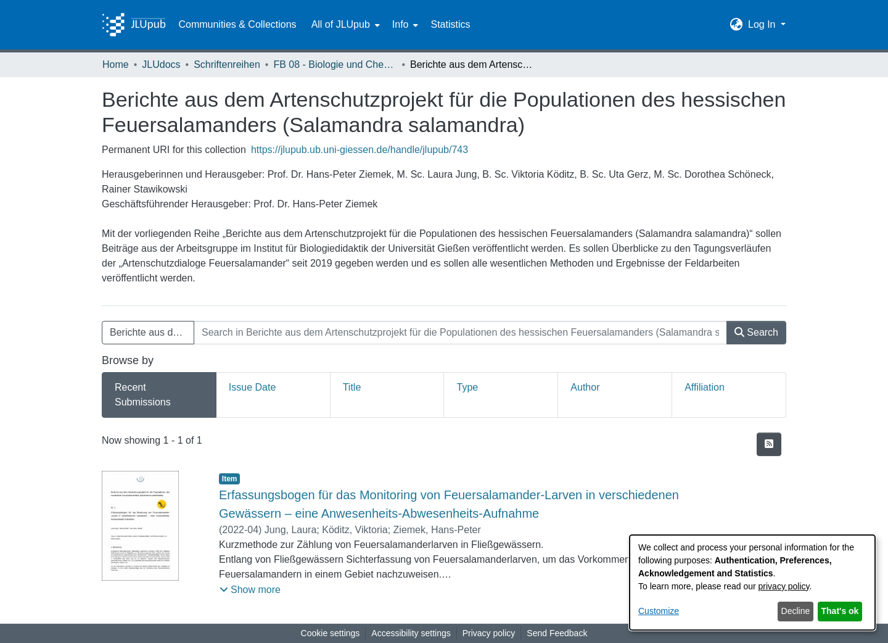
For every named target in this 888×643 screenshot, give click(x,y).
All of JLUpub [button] (340, 24)
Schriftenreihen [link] (227, 64)
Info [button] (400, 24)
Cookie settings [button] (330, 633)
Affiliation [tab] (704, 387)
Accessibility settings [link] (410, 633)
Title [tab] (352, 387)
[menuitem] (344, 24)
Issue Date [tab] (252, 387)
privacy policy (784, 586)
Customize (658, 611)
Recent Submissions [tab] (143, 394)
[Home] (134, 24)
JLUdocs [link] (161, 64)
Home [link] (115, 64)
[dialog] (752, 582)
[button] (736, 24)
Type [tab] (467, 387)
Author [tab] (584, 387)
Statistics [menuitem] (450, 24)
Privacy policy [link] (489, 633)
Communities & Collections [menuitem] (237, 24)
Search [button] (756, 332)
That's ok (840, 611)
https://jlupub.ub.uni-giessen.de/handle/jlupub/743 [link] (359, 149)
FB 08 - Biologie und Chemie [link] (335, 64)
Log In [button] (763, 24)
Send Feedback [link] (557, 633)
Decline (795, 611)
